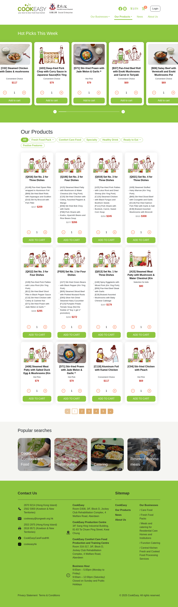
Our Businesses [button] (99, 16)
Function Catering (150, 543)
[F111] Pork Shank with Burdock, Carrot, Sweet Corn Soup (105, 209)
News (140, 16)
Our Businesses (148, 505)
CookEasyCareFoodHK (36, 538)
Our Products (123, 510)
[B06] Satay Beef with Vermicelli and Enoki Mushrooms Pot (163, 71)
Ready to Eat (130, 139)
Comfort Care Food (70, 139)
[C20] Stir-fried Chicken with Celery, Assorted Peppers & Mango (73, 199)
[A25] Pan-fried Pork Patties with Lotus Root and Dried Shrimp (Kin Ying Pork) (107, 190)
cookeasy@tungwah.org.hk (38, 518)
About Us (153, 16)
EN (136, 8)
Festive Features (32, 145)
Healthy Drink (110, 139)
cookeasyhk (30, 544)
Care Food (146, 510)
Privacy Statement (28, 595)
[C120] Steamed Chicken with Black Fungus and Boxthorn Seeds (106, 199)
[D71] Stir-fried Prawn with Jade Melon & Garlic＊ (71, 369)
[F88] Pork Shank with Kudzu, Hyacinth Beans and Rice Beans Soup (73, 215)
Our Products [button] (122, 16)
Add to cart (52, 100)
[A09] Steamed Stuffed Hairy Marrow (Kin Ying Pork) (140, 190)
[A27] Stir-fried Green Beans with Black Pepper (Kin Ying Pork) (73, 285)
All (24, 139)
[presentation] (55, 111)
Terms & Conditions (49, 595)
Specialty (91, 139)
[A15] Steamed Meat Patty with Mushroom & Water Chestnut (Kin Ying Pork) (72, 190)
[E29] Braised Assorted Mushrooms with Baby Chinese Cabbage (105, 297)
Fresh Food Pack (41, 139)
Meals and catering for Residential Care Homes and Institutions (148, 530)
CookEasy (121, 505)
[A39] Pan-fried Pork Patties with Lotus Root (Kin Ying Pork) (38, 285)
